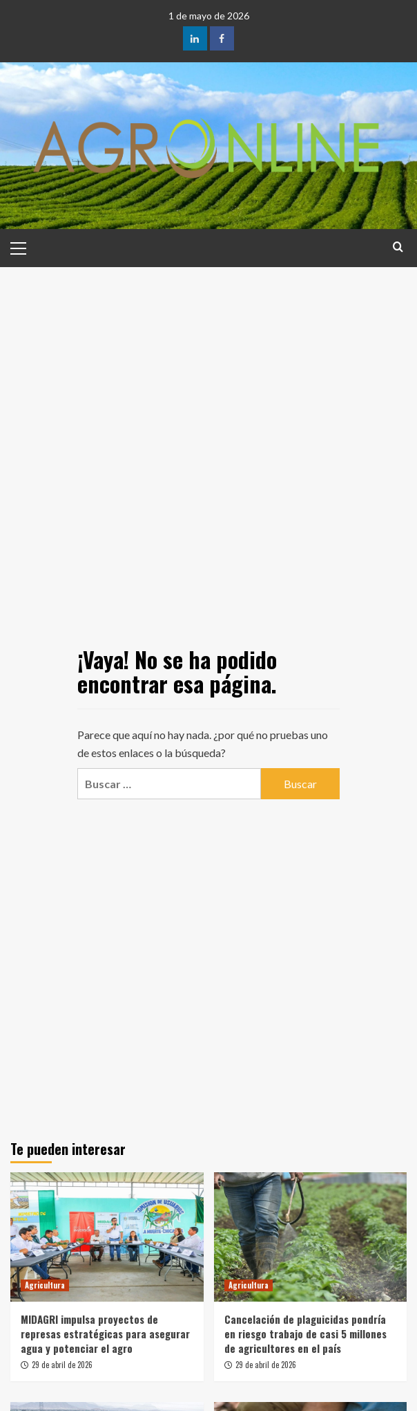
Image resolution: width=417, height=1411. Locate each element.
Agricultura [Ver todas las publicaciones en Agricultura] (45, 1285)
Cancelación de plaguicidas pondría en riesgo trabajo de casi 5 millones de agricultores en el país (305, 1333)
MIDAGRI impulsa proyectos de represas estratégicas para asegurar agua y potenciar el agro (105, 1333)
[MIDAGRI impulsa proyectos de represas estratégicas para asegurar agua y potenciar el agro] (107, 1236)
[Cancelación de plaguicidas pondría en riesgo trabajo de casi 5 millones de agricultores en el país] (310, 1236)
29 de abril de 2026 (62, 1364)
